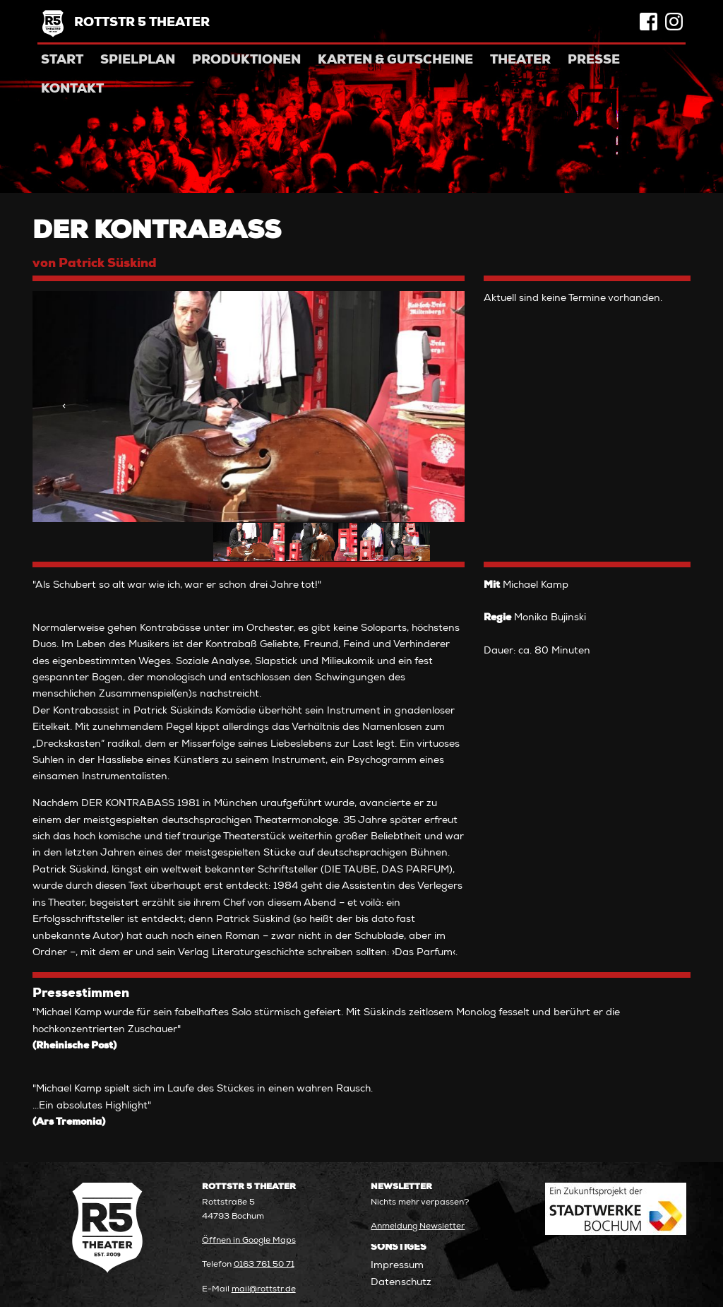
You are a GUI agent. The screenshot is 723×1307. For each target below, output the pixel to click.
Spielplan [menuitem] (137, 60)
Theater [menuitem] (520, 60)
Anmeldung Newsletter (418, 1226)
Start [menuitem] (62, 60)
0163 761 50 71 (264, 1265)
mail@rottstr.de (264, 1289)
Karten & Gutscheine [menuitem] (395, 60)
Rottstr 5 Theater (142, 23)
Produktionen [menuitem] (246, 60)
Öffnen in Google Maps (249, 1241)
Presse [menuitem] (594, 60)
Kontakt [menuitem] (72, 89)
